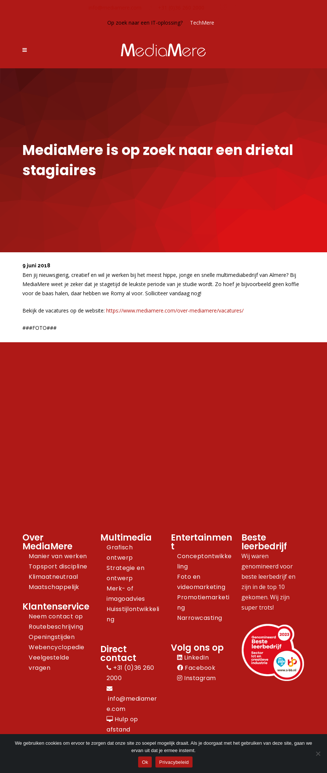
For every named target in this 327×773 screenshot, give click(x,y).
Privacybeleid (174, 762)
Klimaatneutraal (53, 576)
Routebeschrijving (56, 626)
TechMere (202, 22)
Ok (145, 762)
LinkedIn (193, 657)
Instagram (196, 678)
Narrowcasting (199, 618)
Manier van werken (58, 556)
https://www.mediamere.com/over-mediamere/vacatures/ (175, 310)
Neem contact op (56, 616)
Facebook (196, 668)
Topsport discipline (58, 566)
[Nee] (317, 753)
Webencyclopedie (57, 647)
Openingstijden (52, 637)
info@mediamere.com (115, 7)
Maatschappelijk (54, 587)
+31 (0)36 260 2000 (181, 7)
